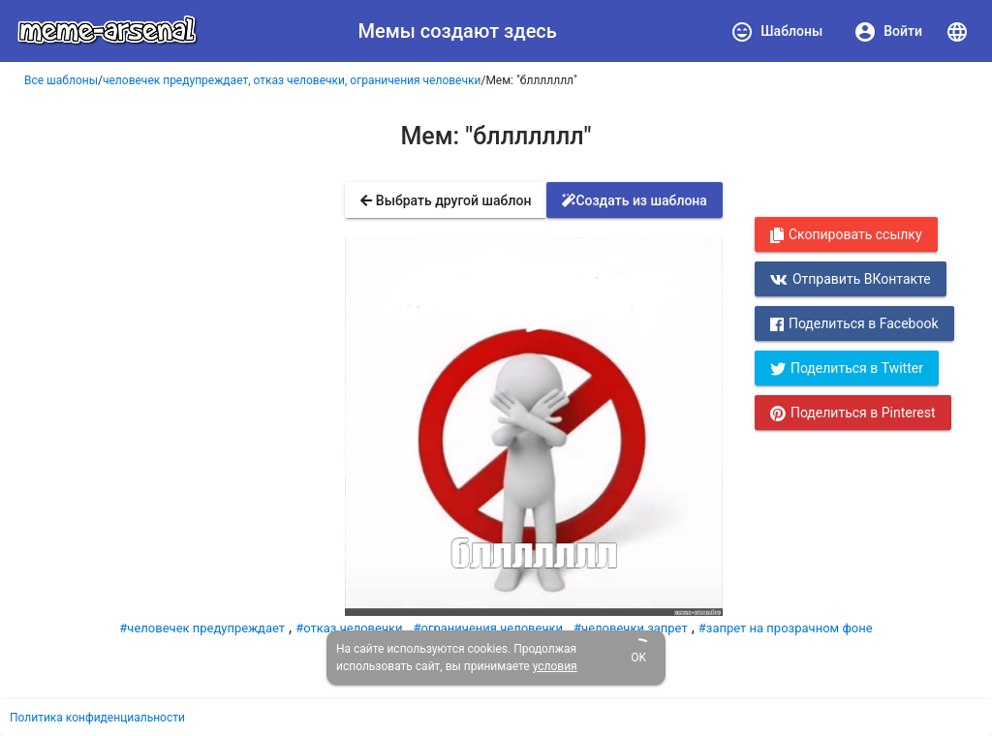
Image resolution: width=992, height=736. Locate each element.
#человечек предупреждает (202, 628)
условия (555, 666)
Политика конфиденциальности (97, 717)
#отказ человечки (348, 628)
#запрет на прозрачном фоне (785, 628)
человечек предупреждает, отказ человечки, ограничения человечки (291, 80)
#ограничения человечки (488, 628)
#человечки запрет (631, 628)
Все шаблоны (61, 80)
